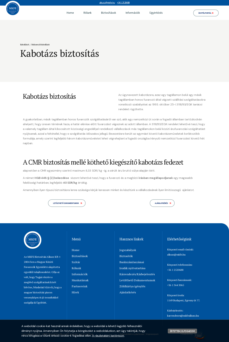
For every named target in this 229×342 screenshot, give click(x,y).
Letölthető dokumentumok (66, 203)
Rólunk (87, 13)
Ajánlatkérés (161, 203)
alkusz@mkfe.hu (107, 2)
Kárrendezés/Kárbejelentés (137, 274)
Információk (132, 13)
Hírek (75, 292)
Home (70, 13)
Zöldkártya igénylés (132, 286)
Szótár (76, 262)
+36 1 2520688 (123, 2)
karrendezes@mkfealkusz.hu (183, 315)
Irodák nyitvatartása (132, 268)
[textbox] (67, 96)
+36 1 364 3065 (175, 285)
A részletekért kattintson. (108, 336)
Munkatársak (80, 280)
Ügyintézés (156, 13)
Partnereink (79, 286)
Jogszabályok (127, 250)
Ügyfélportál (205, 13)
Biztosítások (108, 13)
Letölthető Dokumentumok (137, 280)
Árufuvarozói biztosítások (40, 44)
